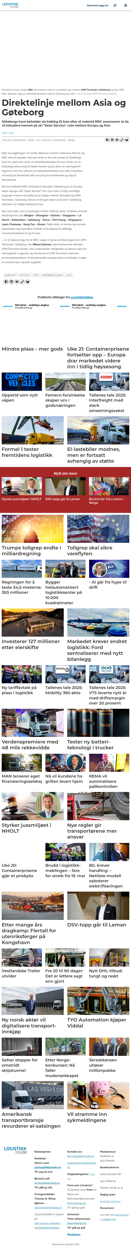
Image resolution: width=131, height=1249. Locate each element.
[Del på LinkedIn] (112, 140)
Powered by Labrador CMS (65, 1244)
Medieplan (73, 1234)
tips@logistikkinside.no (80, 1156)
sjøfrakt (10, 275)
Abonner (92, 5)
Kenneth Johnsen (110, 1201)
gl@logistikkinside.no (47, 1167)
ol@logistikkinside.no (47, 1183)
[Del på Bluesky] (126, 140)
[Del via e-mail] (117, 140)
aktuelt (25, 275)
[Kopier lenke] (122, 140)
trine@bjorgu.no (76, 1203)
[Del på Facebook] (107, 140)
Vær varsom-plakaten (47, 1223)
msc (35, 275)
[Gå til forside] (43, 5)
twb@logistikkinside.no (48, 1207)
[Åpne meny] (126, 5)
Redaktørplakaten (48, 1227)
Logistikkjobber (81, 297)
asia (69, 275)
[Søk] (115, 5)
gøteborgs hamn (52, 275)
